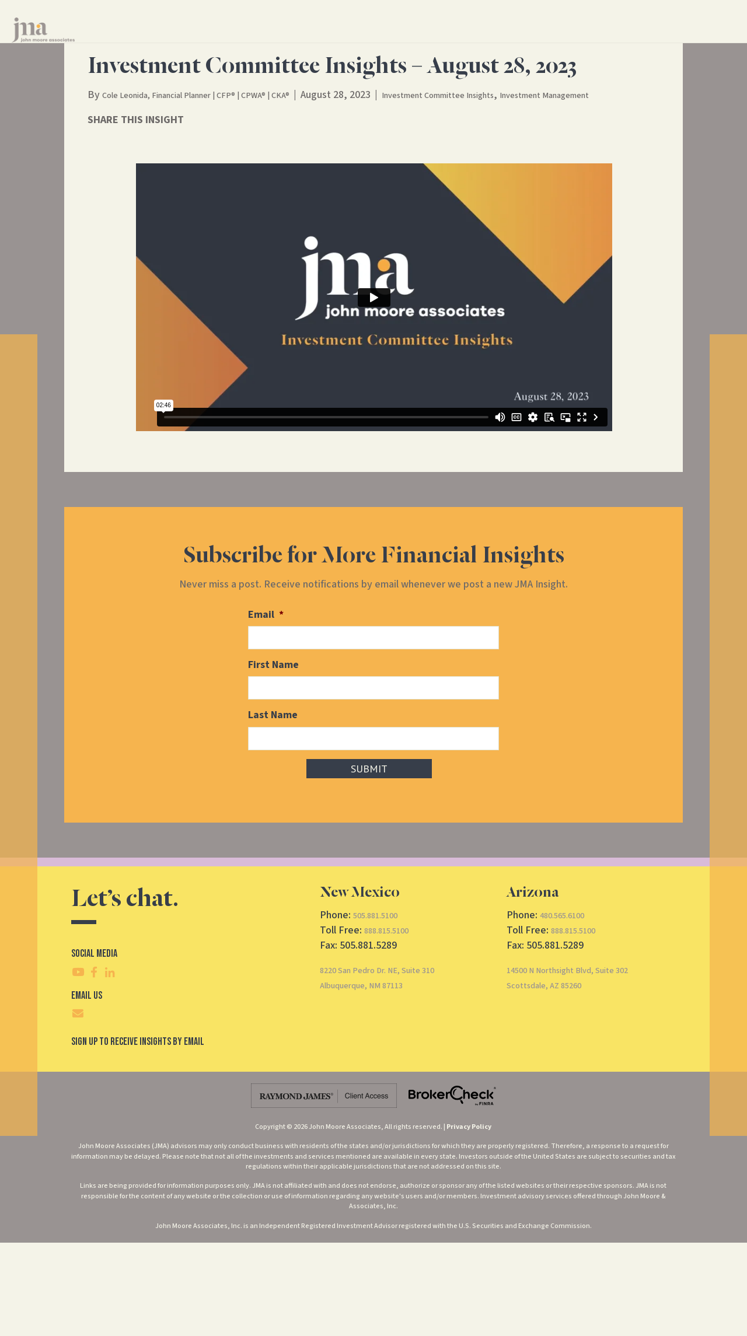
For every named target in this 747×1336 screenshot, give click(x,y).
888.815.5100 (392, 1023)
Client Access (653, 40)
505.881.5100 (381, 1008)
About (431, 40)
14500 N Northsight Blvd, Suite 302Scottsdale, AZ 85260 (584, 1071)
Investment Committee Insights (502, 177)
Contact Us (545, 40)
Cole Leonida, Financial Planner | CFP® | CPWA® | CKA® (220, 177)
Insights (487, 40)
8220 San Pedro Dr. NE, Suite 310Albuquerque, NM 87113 (393, 1071)
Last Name (273, 810)
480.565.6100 (568, 1008)
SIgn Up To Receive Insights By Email (137, 1135)
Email (266, 712)
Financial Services (356, 40)
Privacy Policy (468, 1220)
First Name (273, 761)
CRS (601, 40)
